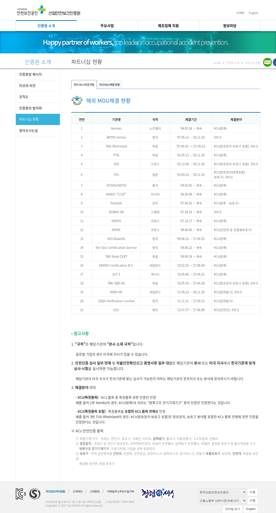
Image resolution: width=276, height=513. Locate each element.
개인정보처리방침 (55, 491)
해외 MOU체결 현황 (84, 85)
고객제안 (77, 491)
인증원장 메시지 (30, 74)
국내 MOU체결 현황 (109, 85)
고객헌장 (94, 491)
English (253, 13)
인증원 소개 (46, 25)
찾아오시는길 (28, 130)
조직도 (23, 96)
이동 (253, 492)
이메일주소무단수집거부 (120, 491)
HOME (240, 13)
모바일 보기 (232, 509)
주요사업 (107, 25)
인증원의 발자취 (30, 108)
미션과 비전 (27, 85)
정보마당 (229, 25)
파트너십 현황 (29, 119)
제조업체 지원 (168, 25)
